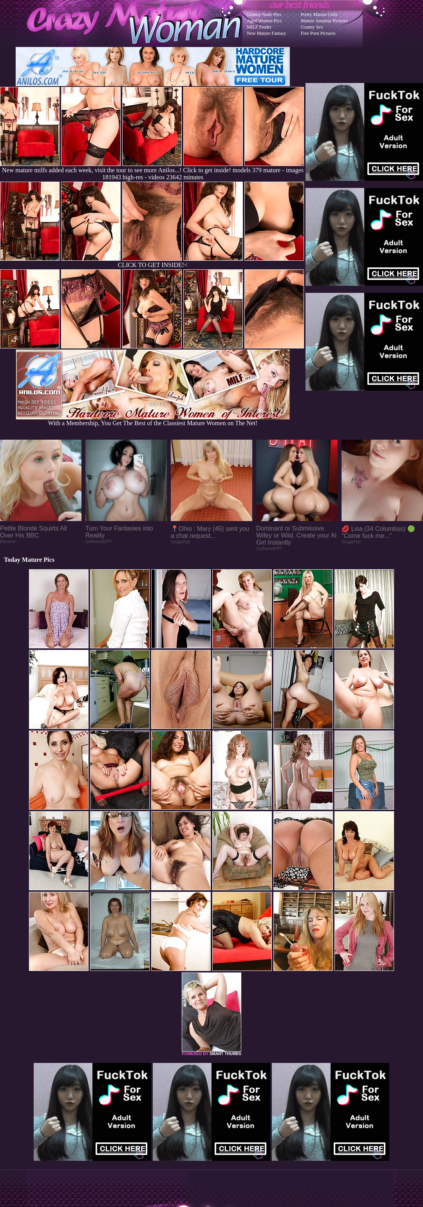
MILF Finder (259, 27)
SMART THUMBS (225, 1054)
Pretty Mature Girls (319, 14)
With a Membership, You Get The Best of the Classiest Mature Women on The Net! (153, 420)
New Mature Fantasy (266, 33)
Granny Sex (312, 27)
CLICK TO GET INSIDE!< (153, 265)
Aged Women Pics (264, 20)
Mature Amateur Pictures (324, 20)
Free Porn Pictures (318, 33)
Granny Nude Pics (264, 14)
